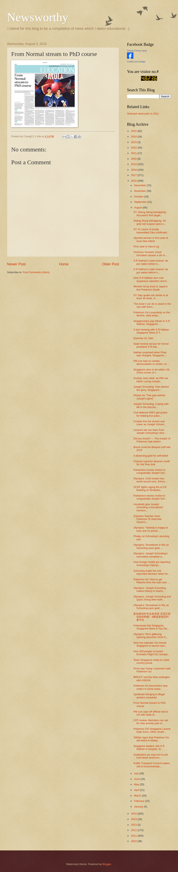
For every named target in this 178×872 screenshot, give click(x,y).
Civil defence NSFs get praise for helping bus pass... (150, 414)
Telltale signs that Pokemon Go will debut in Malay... (151, 739)
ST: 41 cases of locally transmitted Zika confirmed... (151, 231)
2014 (134, 819)
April (137, 789)
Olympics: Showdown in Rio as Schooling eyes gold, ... (151, 546)
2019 (134, 164)
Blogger (106, 864)
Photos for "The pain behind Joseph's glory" (149, 397)
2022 (134, 147)
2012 (134, 830)
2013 (134, 824)
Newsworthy (37, 17)
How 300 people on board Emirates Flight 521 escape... (151, 653)
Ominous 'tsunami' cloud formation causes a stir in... (150, 254)
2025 (134, 130)
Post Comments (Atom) (36, 272)
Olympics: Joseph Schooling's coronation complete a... (150, 555)
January (139, 806)
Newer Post (16, 264)
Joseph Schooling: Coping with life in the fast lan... (151, 405)
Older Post (110, 264)
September (140, 201)
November (140, 190)
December (140, 185)
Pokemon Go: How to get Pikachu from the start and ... (151, 581)
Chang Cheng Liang (137, 50)
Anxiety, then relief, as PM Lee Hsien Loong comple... (150, 380)
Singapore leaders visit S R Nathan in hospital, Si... (148, 748)
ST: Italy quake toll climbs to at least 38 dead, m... (150, 297)
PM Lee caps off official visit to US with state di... (150, 713)
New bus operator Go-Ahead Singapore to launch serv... (150, 644)
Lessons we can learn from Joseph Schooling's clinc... (150, 431)
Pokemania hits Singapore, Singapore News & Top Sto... (151, 627)
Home (64, 264)
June (137, 778)
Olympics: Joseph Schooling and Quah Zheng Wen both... (152, 598)
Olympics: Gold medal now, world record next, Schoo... (150, 480)
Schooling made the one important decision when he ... (152, 572)
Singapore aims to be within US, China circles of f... (151, 371)
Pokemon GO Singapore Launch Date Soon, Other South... (152, 730)
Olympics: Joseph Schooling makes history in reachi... (149, 589)
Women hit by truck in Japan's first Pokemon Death (150, 288)
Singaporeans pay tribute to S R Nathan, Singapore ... (151, 323)
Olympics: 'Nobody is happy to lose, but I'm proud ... (150, 529)
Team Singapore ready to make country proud (151, 661)
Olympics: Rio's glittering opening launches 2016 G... (150, 636)
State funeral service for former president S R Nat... (151, 345)
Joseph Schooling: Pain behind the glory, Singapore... (151, 388)
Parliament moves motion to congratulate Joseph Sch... (150, 471)
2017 (134, 175)
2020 (134, 158)
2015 (134, 813)
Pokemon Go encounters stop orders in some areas (150, 687)
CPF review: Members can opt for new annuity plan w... (150, 722)
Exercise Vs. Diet (143, 338)
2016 (134, 180)
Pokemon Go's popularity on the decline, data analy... (151, 314)
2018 (134, 169)
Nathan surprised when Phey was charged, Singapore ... (150, 354)
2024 (134, 136)
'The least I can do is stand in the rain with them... (152, 305)
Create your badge (136, 61)
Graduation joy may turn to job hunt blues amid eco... (150, 756)
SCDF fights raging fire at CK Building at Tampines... (150, 489)
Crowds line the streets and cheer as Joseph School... (149, 423)
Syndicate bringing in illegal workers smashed (149, 696)
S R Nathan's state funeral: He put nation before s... (150, 262)
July (136, 773)
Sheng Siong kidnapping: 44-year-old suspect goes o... (149, 222)
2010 (134, 841)
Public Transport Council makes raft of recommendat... (151, 765)
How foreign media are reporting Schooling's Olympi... (151, 563)
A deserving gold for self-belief (150, 455)
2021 (134, 153)
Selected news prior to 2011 (143, 113)
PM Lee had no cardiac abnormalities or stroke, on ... (151, 362)
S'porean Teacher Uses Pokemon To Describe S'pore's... (147, 519)
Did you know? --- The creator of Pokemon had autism (151, 440)
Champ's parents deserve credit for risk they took (151, 463)
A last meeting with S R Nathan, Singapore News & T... (151, 331)
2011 (134, 835)
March (138, 795)
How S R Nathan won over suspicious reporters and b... (151, 279)
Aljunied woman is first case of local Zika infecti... (150, 239)
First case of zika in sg (146, 246)
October (139, 196)
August (138, 207)
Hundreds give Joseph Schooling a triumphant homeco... (148, 507)
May (137, 784)
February (139, 800)
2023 (134, 142)
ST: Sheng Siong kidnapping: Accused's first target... (149, 214)
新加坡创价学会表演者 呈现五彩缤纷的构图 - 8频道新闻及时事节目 (152, 616)
